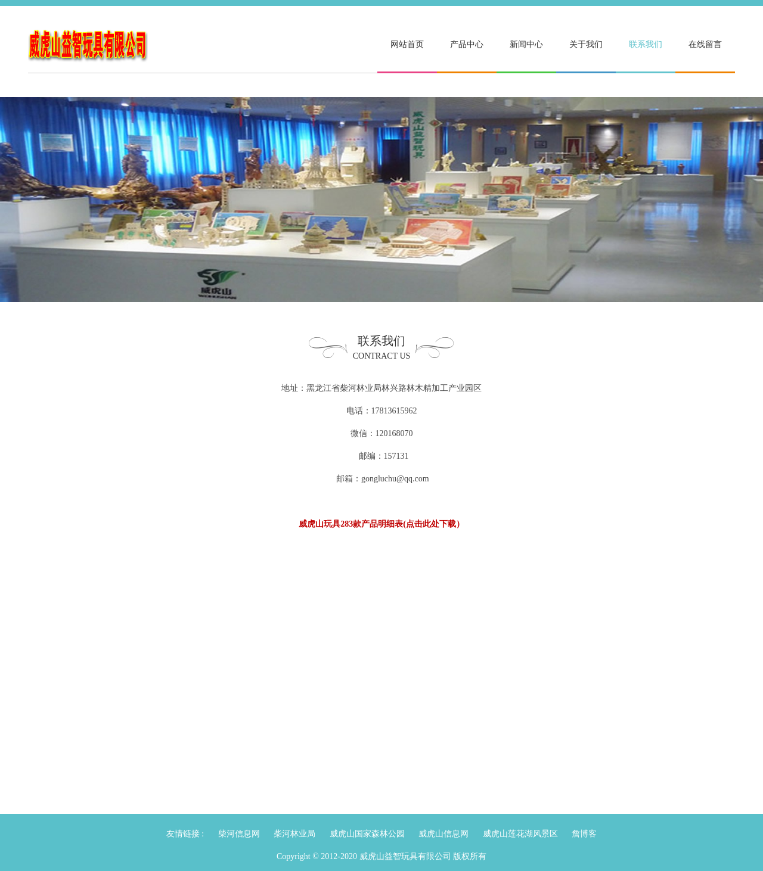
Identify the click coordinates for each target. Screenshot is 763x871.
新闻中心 (526, 44)
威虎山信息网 (443, 833)
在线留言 (705, 44)
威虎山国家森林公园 (367, 833)
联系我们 (645, 44)
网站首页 (407, 44)
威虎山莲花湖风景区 (520, 833)
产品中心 (466, 44)
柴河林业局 (294, 833)
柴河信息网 (239, 833)
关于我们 (586, 44)
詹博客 (584, 833)
